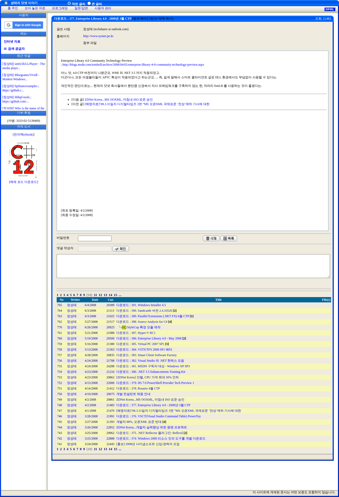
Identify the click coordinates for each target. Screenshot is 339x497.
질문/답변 (81, 8)
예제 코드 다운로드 (23, 182)
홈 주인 (13, 8)
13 (105, 295)
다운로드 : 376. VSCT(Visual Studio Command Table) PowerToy (158, 416)
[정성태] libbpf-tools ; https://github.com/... (16, 99)
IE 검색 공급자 (14, 49)
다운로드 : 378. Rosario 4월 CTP (138, 388)
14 (110, 295)
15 (115, 295)
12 (100, 295)
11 (95, 295)
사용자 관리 (103, 8)
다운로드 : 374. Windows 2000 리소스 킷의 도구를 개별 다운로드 (161, 438)
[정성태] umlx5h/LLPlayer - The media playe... (23, 66)
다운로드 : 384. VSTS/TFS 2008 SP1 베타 (144, 349)
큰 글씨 (97, 4)
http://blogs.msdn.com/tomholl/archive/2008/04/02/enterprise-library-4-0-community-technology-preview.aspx (133, 64)
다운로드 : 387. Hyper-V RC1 (136, 333)
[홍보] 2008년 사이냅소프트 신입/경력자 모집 (148, 444)
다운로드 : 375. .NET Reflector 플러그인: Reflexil (151, 433)
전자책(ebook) (23, 134)
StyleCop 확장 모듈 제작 (143, 327)
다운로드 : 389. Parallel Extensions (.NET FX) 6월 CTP (155, 316)
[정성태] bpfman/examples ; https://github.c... (20, 88)
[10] (89, 295)
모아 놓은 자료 (35, 8)
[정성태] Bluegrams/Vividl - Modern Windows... (20, 77)
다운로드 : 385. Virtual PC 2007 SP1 (142, 344)
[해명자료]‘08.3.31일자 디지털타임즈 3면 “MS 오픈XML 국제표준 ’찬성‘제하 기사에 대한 (147, 104)
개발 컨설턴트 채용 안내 (133, 394)
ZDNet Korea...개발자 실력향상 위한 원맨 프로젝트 (151, 427)
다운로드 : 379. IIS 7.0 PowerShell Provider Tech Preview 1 (155, 383)
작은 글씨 (78, 4)
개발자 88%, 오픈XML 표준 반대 (141, 422)
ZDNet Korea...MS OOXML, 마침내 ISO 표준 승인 (119, 99)
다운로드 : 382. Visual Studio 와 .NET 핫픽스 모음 (150, 360)
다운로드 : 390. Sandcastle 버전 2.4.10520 (146, 310)
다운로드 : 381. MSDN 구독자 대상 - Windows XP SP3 (153, 366)
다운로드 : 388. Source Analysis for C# (144, 322)
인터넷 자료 (12, 41)
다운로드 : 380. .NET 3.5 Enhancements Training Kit (150, 372)
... (120, 295)
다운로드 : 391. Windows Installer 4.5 (141, 305)
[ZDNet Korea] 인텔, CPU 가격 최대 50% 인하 (147, 377)
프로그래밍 (60, 8)
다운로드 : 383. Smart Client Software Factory (146, 355)
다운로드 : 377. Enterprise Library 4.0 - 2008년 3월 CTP (153, 405)
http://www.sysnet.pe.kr (98, 36)
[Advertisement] (23, 267)
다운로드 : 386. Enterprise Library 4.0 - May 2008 (151, 338)
